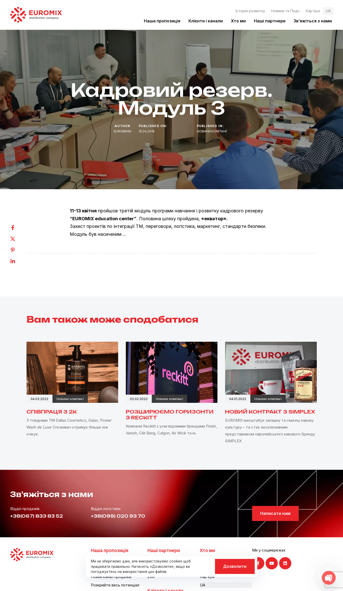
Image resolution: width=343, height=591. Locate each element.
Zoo (151, 576)
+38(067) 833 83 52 (36, 516)
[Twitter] (17, 238)
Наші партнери (269, 20)
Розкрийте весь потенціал (115, 585)
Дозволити (234, 566)
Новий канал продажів (111, 576)
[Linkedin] (17, 261)
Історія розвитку (250, 11)
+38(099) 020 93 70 (118, 516)
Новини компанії (212, 131)
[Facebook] (17, 227)
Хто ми (238, 20)
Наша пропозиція (162, 20)
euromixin (122, 131)
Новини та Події (285, 11)
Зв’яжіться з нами (313, 20)
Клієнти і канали (205, 20)
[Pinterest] (17, 250)
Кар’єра (313, 11)
